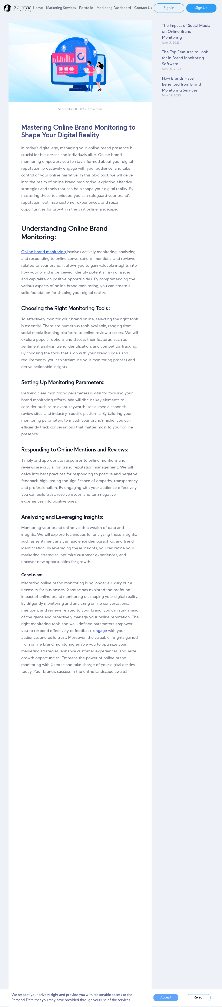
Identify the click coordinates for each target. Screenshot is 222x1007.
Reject (198, 997)
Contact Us (143, 8)
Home (38, 8)
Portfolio (86, 8)
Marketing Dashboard (114, 8)
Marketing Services (61, 8)
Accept (165, 997)
